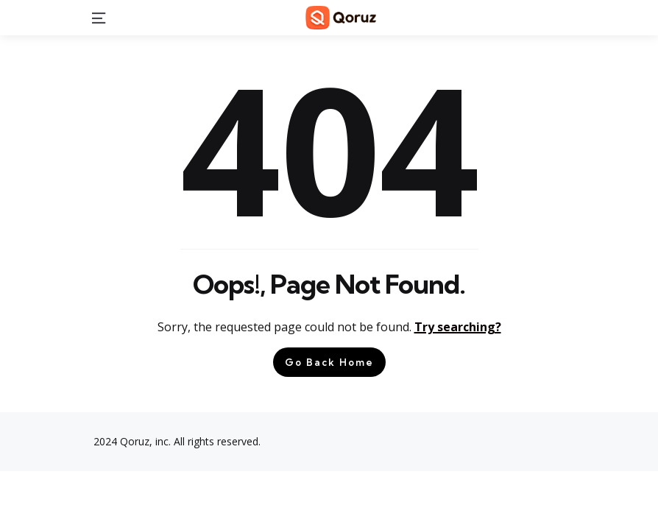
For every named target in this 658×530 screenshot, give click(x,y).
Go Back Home (329, 362)
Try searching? (457, 327)
